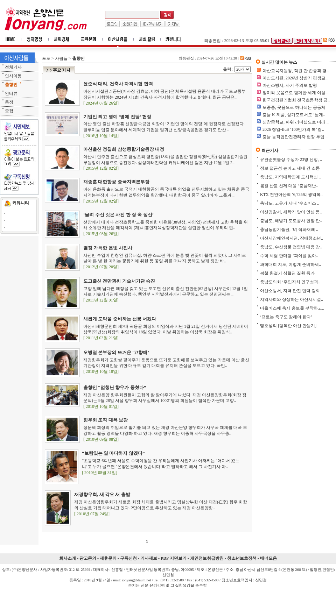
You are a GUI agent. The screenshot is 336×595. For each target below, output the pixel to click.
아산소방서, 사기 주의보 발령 (289, 85)
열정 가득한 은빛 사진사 (107, 247)
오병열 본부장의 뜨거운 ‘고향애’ (116, 352)
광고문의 (87, 558)
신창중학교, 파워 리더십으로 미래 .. (295, 122)
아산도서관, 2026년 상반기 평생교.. (295, 78)
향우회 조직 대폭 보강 (105, 420)
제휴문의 (108, 558)
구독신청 (128, 558)
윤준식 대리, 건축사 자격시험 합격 (118, 83)
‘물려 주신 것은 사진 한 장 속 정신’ (118, 214)
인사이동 (13, 75)
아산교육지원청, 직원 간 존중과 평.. (295, 70)
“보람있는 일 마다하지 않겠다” (113, 453)
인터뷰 (11, 93)
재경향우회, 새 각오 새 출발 (102, 494)
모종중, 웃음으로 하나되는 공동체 (294, 107)
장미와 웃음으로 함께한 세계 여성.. (295, 92)
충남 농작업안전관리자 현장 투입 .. (295, 136)
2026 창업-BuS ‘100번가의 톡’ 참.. (293, 129)
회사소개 (67, 558)
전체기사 (13, 67)
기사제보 (148, 558)
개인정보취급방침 (207, 558)
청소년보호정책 (242, 558)
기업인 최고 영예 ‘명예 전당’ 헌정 (117, 116)
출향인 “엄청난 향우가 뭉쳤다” (114, 387)
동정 (9, 102)
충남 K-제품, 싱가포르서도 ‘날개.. (293, 114)
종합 (9, 110)
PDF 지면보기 (174, 558)
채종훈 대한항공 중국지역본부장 (116, 181)
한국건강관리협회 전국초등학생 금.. (296, 100)
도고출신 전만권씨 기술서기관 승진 (119, 281)
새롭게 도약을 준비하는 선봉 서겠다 (119, 318)
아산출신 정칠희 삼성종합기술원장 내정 (123, 149)
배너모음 (268, 558)
